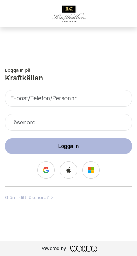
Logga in (68, 146)
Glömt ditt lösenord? (29, 197)
